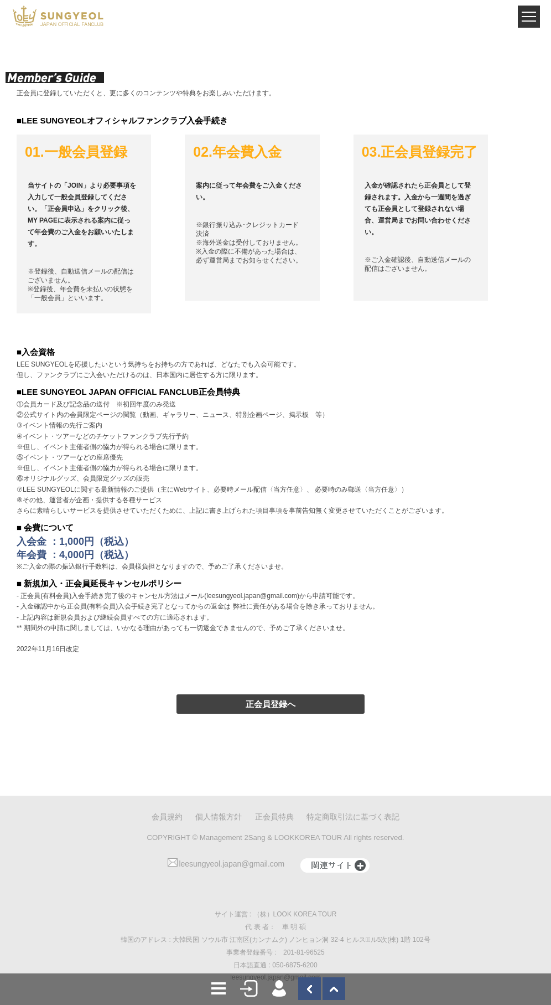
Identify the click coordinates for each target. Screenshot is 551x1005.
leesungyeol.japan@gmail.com (226, 863)
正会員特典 (274, 816)
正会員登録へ (270, 704)
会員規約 (167, 816)
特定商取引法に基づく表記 (352, 816)
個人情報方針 (218, 816)
